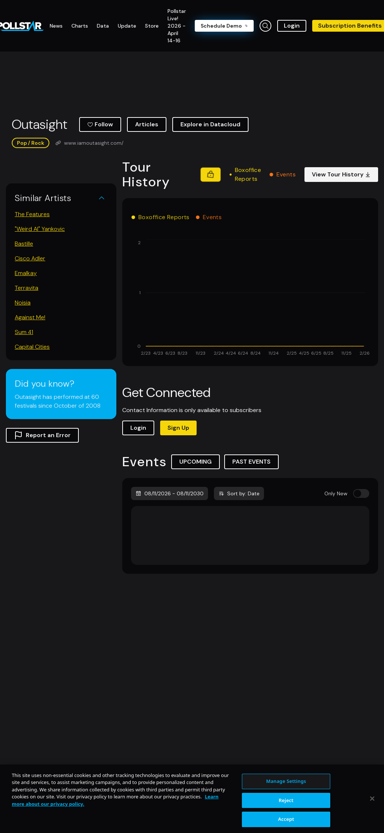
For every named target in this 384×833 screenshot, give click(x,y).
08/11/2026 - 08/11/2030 (169, 493)
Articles (146, 124)
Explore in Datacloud (210, 124)
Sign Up (178, 428)
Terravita (26, 288)
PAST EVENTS (251, 461)
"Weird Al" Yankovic (40, 229)
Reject (286, 817)
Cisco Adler (30, 258)
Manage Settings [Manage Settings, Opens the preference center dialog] (286, 798)
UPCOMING (195, 461)
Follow (100, 124)
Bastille (24, 243)
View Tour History (341, 174)
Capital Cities (32, 347)
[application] (250, 298)
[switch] (361, 493)
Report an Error (42, 435)
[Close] (372, 816)
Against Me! (30, 317)
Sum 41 (24, 332)
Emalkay (26, 273)
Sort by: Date (239, 493)
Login (292, 25)
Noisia (23, 302)
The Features (32, 214)
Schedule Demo (224, 26)
